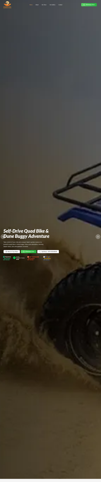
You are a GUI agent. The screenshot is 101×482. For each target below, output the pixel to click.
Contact (60, 4)
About (37, 4)
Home (30, 4)
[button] (3, 236)
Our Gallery (52, 4)
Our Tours (44, 4)
